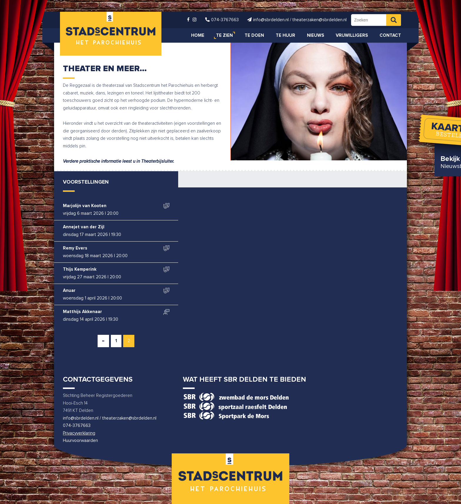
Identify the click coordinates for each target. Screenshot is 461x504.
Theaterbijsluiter (157, 161)
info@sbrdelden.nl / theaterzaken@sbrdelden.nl (109, 418)
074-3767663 (77, 425)
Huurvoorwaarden (80, 440)
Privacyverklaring (79, 433)
